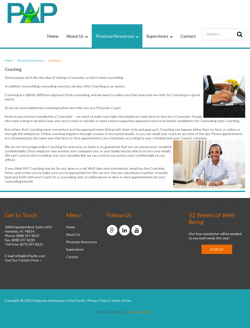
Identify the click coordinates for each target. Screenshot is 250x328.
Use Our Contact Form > (23, 260)
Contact (72, 257)
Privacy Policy (98, 300)
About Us (73, 234)
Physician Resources (30, 60)
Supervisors (75, 249)
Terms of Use (121, 300)
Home (9, 60)
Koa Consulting (138, 312)
